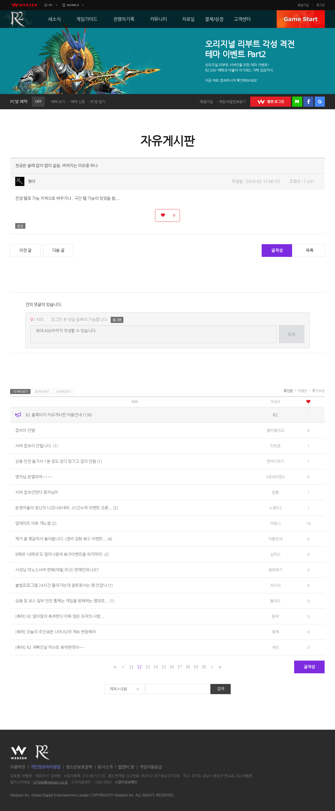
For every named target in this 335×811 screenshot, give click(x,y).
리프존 (275, 446)
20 (204, 666)
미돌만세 (275, 539)
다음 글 (58, 250)
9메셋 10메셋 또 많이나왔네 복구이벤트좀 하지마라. (62, 554)
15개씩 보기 (20, 391)
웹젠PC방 (126, 767)
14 (155, 666)
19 (195, 666)
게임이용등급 (151, 767)
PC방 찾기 (98, 102)
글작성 (276, 250)
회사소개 (104, 767)
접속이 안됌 (25, 430)
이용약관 (17, 767)
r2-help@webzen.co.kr (50, 782)
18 (188, 666)
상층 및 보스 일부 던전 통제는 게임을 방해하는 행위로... (64, 600)
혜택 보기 (58, 102)
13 (147, 666)
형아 (31, 181)
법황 (275, 492)
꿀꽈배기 (275, 570)
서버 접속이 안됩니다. (36, 445)
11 (131, 666)
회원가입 (303, 5)
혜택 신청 (78, 102)
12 (139, 666)
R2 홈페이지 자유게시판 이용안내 (59, 414)
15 (163, 666)
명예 (275, 632)
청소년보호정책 (79, 767)
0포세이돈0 (275, 477)
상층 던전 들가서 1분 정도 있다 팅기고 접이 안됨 (58, 461)
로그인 (320, 5)
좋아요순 (318, 390)
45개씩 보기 (63, 391)
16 (171, 666)
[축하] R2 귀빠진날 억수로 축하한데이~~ (49, 647)
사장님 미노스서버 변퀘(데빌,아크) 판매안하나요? (57, 569)
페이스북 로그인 (308, 102)
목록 (309, 250)
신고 (20, 226)
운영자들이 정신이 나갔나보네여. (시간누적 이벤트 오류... (66, 507)
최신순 (288, 390)
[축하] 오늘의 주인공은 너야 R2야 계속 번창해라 (55, 631)
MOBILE (73, 5)
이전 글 (25, 250)
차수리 (275, 585)
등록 (291, 334)
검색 (220, 688)
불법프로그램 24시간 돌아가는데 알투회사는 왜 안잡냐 (64, 585)
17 (179, 666)
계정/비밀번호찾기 (232, 102)
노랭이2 (275, 508)
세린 (275, 647)
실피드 (275, 554)
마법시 (275, 523)
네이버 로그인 (297, 102)
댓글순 (302, 390)
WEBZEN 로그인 (270, 102)
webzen (24, 5)
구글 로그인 (320, 102)
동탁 (275, 616)
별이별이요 (275, 430)
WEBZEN (18, 752)
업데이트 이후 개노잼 (35, 523)
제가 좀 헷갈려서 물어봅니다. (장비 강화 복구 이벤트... (63, 538)
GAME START (301, 19)
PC (51, 5)
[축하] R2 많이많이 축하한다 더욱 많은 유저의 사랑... (59, 616)
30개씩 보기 (42, 391)
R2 (18, 19)
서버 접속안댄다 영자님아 (36, 492)
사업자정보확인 (126, 782)
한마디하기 (275, 461)
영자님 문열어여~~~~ (33, 476)
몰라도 (275, 601)
